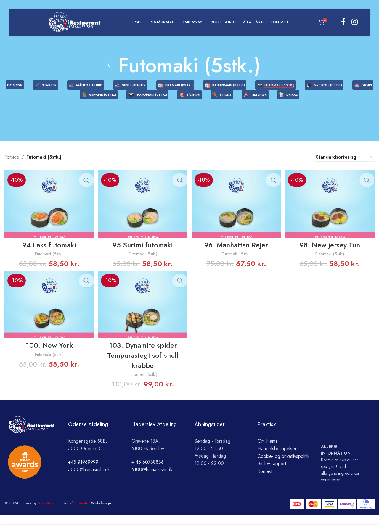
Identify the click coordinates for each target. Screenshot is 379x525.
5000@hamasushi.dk (89, 479)
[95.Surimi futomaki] (143, 214)
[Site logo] (74, 21)
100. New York (48, 355)
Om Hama (268, 450)
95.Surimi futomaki (142, 254)
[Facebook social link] (343, 22)
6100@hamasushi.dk (151, 479)
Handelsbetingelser (277, 458)
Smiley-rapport (272, 473)
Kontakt (265, 481)
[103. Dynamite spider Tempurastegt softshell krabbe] (143, 315)
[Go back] (111, 65)
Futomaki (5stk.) (48, 263)
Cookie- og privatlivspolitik (283, 466)
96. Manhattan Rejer (236, 254)
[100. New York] (48, 315)
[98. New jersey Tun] (331, 214)
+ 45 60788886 (147, 471)
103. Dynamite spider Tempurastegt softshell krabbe (142, 365)
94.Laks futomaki (49, 254)
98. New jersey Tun (330, 254)
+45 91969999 (83, 471)
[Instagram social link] (355, 22)
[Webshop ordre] (345, 167)
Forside (11, 167)
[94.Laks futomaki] (48, 214)
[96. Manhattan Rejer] (236, 214)
